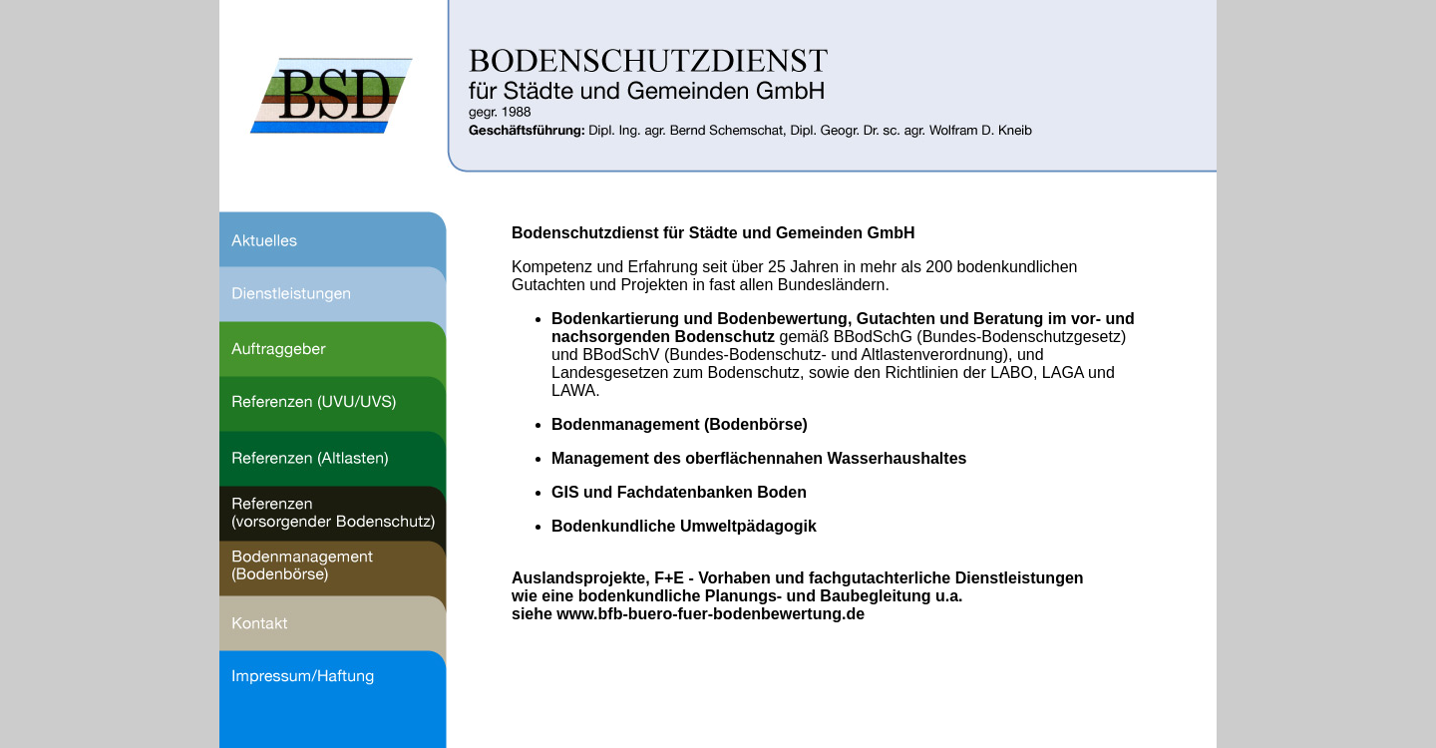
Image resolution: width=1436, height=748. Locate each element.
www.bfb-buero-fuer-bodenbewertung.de (710, 613)
